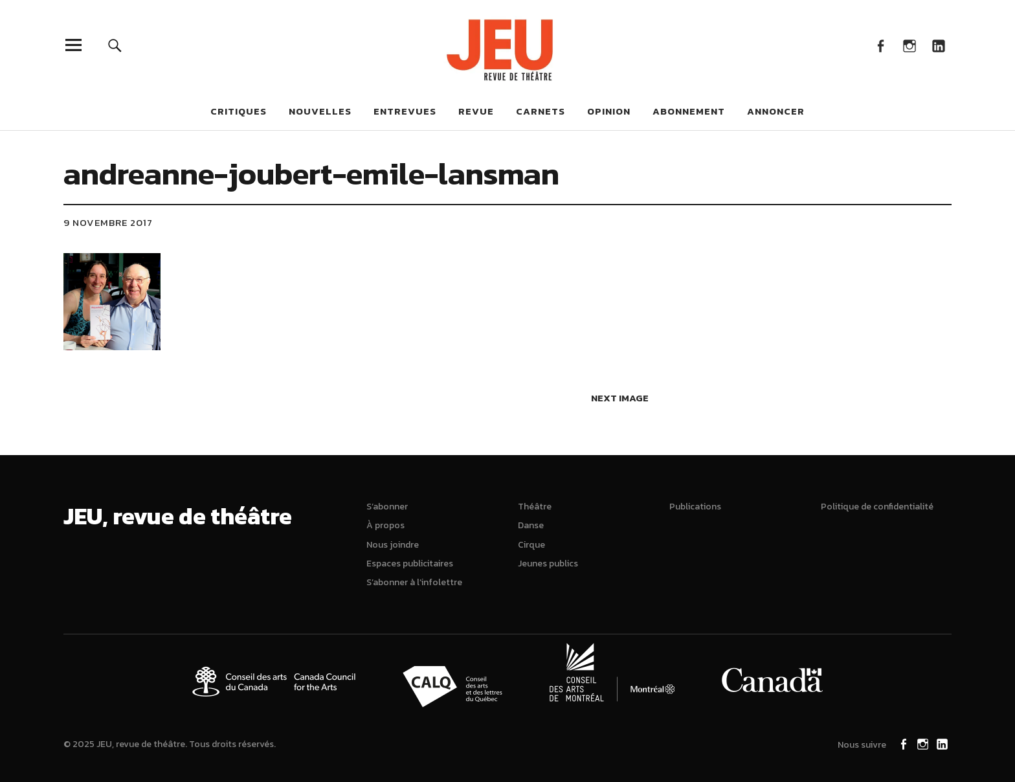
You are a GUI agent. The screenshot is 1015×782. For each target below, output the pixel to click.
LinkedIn (938, 45)
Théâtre (535, 506)
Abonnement (688, 111)
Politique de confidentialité (877, 506)
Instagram (909, 45)
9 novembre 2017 (108, 222)
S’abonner (387, 506)
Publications (695, 506)
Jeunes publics (548, 563)
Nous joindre (392, 545)
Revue (476, 111)
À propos (385, 525)
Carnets (540, 111)
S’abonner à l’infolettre (414, 582)
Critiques (238, 111)
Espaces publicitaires (409, 563)
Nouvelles (320, 111)
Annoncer (776, 111)
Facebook (880, 45)
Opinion (608, 111)
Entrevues (405, 111)
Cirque (531, 545)
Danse (531, 525)
